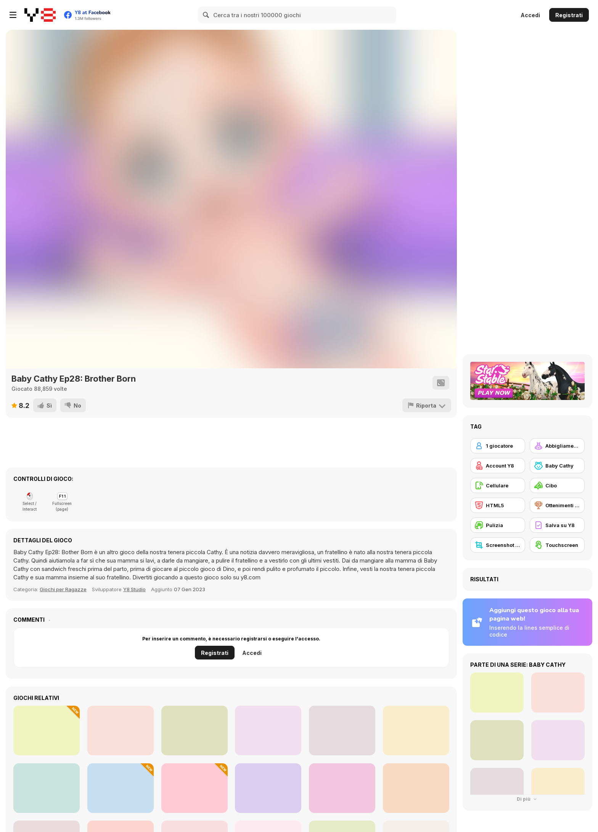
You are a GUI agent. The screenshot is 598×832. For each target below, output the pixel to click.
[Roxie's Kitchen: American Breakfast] (342, 788)
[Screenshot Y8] (497, 545)
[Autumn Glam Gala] (268, 788)
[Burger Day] (194, 788)
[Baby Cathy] (557, 465)
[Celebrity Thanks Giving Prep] (46, 730)
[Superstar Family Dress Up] (268, 730)
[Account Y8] (497, 465)
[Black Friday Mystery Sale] (416, 788)
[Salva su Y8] (557, 525)
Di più (527, 799)
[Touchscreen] (557, 545)
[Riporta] (426, 405)
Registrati (569, 15)
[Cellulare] (497, 485)
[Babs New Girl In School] (120, 730)
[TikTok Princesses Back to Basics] (416, 730)
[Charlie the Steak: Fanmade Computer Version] (194, 730)
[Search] (206, 14)
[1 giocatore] (497, 445)
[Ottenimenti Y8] (557, 505)
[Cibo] (557, 485)
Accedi (530, 15)
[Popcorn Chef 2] (342, 730)
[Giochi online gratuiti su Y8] (40, 15)
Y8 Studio (134, 589)
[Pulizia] (497, 525)
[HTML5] (497, 505)
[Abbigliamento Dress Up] (557, 445)
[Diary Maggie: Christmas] (120, 788)
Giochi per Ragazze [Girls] (63, 589)
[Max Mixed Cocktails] (46, 788)
